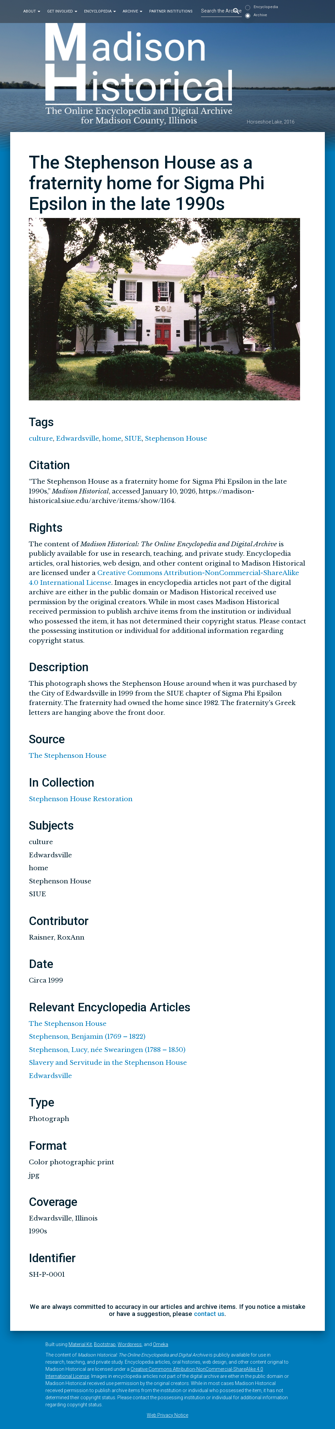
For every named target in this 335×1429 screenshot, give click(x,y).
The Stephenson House (67, 756)
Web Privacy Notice (167, 1415)
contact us (209, 1314)
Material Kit (80, 1344)
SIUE (133, 438)
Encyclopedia (100, 11)
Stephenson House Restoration (81, 799)
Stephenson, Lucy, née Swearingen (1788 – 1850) (107, 1050)
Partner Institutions (171, 11)
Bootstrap (105, 1344)
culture (41, 438)
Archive (132, 11)
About (31, 11)
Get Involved (62, 11)
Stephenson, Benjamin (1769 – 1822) (87, 1036)
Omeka (160, 1344)
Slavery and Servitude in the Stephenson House (108, 1063)
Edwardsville (77, 438)
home (111, 438)
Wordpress (130, 1344)
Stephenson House (176, 438)
